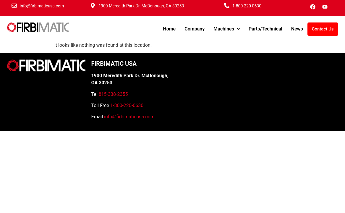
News (297, 29)
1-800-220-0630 (246, 6)
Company (194, 29)
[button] (226, 29)
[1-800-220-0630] (226, 5)
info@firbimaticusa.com (42, 6)
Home (169, 29)
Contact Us (323, 29)
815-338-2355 (113, 94)
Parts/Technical (265, 29)
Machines (226, 29)
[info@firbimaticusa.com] (14, 5)
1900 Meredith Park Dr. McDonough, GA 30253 (141, 6)
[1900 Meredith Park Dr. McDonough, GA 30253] (92, 5)
